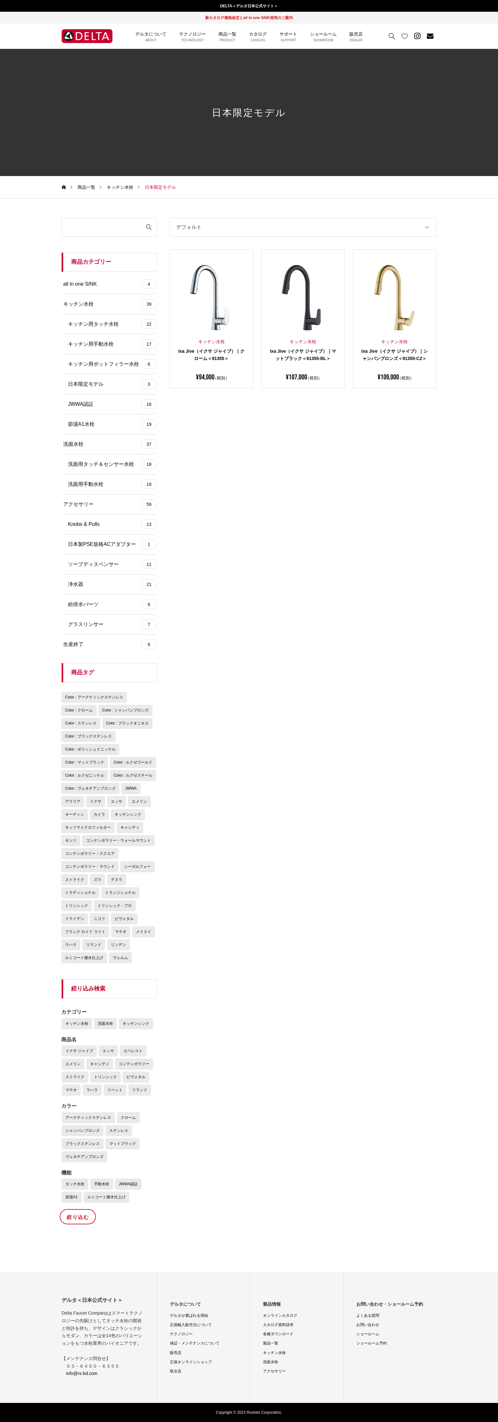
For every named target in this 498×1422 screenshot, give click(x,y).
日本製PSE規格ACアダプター (112, 544)
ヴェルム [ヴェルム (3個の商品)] (120, 958)
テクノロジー (181, 1334)
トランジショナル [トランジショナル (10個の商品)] (120, 892)
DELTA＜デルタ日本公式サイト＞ (249, 6)
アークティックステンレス (88, 1117)
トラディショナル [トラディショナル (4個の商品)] (80, 892)
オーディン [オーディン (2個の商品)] (74, 814)
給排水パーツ (112, 604)
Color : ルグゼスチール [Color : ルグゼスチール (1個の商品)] (133, 775)
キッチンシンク (136, 1023)
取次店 (175, 1371)
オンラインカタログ (280, 1315)
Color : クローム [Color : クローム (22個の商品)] (79, 710)
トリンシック (105, 1077)
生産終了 (110, 644)
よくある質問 (367, 1315)
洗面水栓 (110, 444)
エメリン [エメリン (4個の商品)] (139, 801)
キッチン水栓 (110, 304)
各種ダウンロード (278, 1334)
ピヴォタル (135, 1077)
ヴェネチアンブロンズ (84, 1156)
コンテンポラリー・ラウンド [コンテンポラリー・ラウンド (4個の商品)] (90, 866)
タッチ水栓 (74, 1184)
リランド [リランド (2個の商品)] (93, 944)
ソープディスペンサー (112, 564)
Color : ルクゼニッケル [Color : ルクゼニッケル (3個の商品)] (84, 775)
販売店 (175, 1353)
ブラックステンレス (82, 1143)
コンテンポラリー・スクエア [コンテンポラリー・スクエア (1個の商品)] (90, 853)
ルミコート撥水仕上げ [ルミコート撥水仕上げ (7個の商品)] (84, 958)
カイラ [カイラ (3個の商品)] (99, 814)
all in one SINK (110, 284)
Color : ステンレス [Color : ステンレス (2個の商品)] (81, 723)
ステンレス (118, 1130)
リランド (139, 1090)
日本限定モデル (112, 384)
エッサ (108, 1051)
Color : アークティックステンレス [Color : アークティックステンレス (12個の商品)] (94, 697)
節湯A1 (71, 1197)
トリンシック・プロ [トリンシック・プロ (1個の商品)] (115, 905)
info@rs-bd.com (82, 1373)
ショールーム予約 (371, 1343)
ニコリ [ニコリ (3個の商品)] (99, 918)
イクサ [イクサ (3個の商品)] (95, 801)
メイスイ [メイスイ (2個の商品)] (143, 931)
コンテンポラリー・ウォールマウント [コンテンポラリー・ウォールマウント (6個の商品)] (118, 840)
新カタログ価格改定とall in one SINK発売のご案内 (249, 18)
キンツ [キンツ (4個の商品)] (71, 840)
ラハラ (92, 1090)
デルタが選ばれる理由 (189, 1315)
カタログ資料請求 (278, 1325)
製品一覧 (270, 1343)
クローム (128, 1117)
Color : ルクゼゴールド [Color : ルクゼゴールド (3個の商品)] (133, 762)
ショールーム (367, 1334)
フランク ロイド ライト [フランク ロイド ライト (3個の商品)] (85, 931)
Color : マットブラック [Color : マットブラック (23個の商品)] (84, 762)
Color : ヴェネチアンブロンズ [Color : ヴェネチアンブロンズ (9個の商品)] (90, 788)
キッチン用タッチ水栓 (112, 324)
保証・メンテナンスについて (194, 1343)
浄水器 (112, 584)
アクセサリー (110, 504)
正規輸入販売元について (191, 1325)
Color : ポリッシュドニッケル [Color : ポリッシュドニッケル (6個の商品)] (90, 749)
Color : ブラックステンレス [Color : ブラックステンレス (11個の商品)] (88, 736)
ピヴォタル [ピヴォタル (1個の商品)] (124, 918)
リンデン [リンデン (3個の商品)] (118, 944)
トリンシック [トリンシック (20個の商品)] (76, 905)
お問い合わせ (367, 1325)
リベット (115, 1090)
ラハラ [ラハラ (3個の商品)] (71, 944)
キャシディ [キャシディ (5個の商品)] (129, 827)
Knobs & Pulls (112, 524)
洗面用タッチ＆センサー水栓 (112, 464)
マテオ (71, 1090)
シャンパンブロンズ (82, 1130)
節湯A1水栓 (112, 424)
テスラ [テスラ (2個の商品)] (116, 879)
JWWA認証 (112, 404)
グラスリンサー (112, 624)
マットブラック (122, 1143)
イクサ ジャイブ (79, 1051)
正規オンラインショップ (191, 1362)
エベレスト (133, 1051)
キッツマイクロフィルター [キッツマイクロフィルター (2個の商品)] (88, 827)
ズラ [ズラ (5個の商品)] (97, 879)
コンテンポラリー (134, 1064)
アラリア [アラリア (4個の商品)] (72, 801)
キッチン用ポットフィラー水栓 (112, 364)
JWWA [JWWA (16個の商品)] (131, 788)
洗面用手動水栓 (112, 484)
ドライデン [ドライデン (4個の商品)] (74, 918)
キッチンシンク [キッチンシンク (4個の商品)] (128, 814)
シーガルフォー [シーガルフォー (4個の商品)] (137, 866)
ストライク (74, 1077)
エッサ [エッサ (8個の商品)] (116, 801)
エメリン (73, 1064)
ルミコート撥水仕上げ (106, 1197)
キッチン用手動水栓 (112, 344)
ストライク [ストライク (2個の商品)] (74, 879)
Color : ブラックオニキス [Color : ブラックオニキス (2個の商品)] (127, 723)
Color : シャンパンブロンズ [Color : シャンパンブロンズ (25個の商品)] (125, 710)
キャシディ (99, 1064)
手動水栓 (101, 1184)
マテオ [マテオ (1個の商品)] (120, 931)
